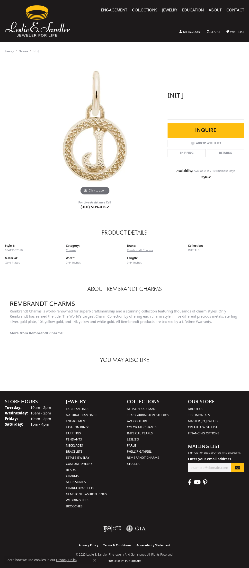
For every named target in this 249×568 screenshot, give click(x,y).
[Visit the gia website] (136, 528)
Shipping (187, 153)
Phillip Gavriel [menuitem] (139, 451)
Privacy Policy (88, 545)
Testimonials (199, 415)
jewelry (9, 51)
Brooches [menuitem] (74, 506)
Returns (225, 153)
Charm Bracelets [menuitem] (80, 488)
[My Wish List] (235, 32)
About (215, 10)
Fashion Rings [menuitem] (77, 427)
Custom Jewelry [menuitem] (79, 463)
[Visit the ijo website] (112, 528)
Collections (144, 10)
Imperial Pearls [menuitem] (140, 433)
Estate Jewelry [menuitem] (77, 457)
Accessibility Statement (153, 545)
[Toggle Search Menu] (214, 32)
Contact (235, 10)
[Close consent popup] (94, 560)
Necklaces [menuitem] (74, 445)
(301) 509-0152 (94, 207)
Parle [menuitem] (131, 445)
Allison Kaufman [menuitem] (141, 409)
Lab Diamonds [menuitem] (77, 409)
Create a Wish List (202, 427)
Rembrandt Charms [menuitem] (143, 457)
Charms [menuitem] (72, 476)
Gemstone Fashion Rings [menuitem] (86, 494)
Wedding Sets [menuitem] (77, 500)
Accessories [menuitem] (76, 482)
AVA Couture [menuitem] (137, 421)
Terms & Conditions (117, 545)
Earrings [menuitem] (73, 433)
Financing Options (203, 433)
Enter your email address (209, 459)
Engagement (114, 10)
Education (193, 10)
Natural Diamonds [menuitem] (81, 415)
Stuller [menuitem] (133, 463)
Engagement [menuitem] (76, 421)
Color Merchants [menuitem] (142, 427)
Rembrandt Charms (140, 250)
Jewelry (169, 10)
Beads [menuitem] (71, 469)
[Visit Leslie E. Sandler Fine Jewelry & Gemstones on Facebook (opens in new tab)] (190, 482)
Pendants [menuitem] (74, 439)
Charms (23, 51)
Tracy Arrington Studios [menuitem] (148, 415)
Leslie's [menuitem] (133, 439)
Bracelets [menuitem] (74, 451)
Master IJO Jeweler (203, 421)
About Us (195, 409)
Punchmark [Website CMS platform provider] (133, 561)
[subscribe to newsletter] (237, 467)
